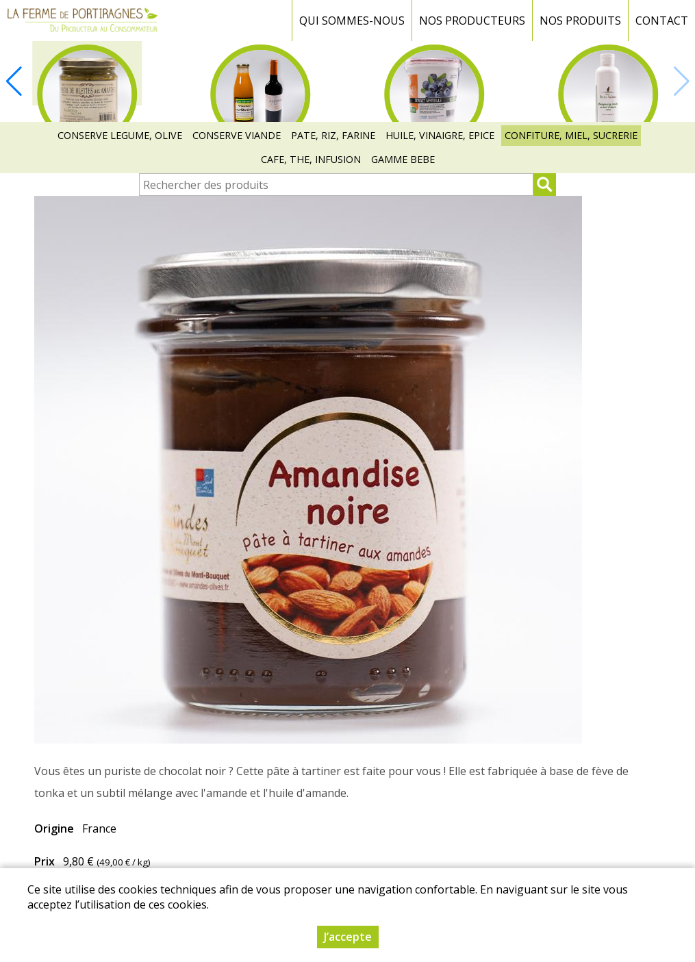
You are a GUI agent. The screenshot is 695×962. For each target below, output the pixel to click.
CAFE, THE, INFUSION (311, 159)
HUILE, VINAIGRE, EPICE (440, 135)
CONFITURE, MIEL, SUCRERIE (571, 135)
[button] (13, 81)
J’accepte (348, 936)
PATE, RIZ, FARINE (333, 135)
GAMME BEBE (403, 159)
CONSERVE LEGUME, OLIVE (120, 135)
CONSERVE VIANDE (236, 135)
